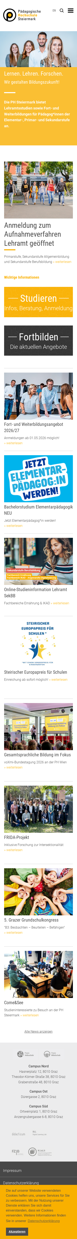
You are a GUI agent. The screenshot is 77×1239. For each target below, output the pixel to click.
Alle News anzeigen (38, 1031)
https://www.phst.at (28, 15)
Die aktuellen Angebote (38, 346)
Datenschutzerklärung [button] (44, 1221)
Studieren (38, 298)
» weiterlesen (62, 262)
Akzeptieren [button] (17, 1231)
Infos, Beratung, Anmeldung (38, 308)
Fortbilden (38, 337)
